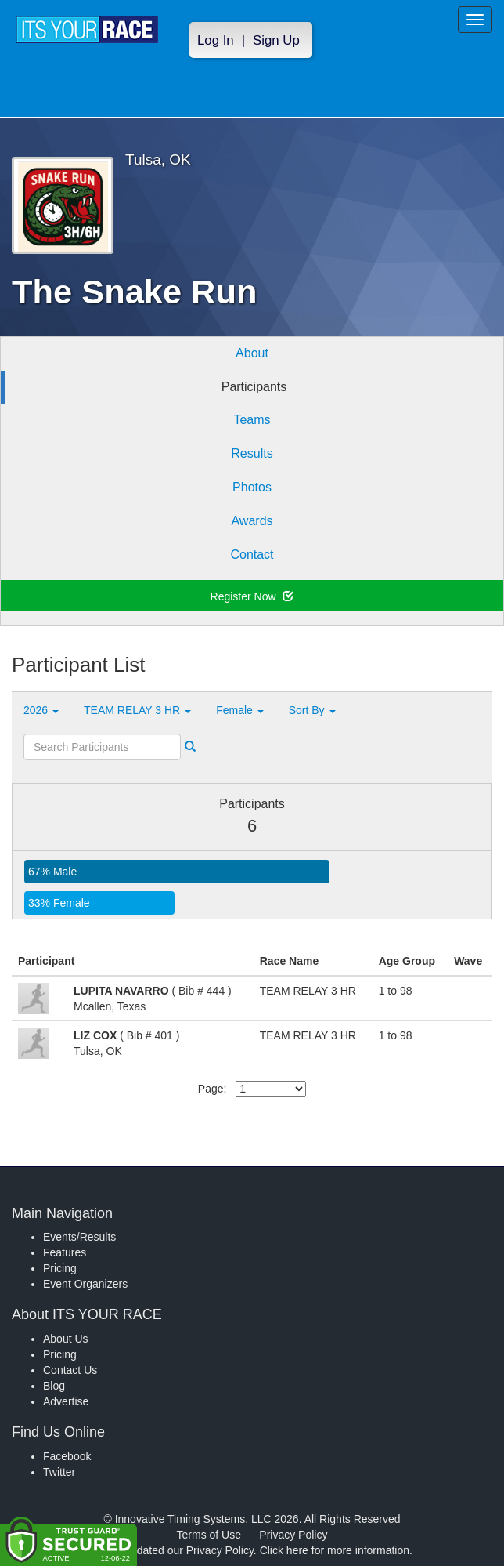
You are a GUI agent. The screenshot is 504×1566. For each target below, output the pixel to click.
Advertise (65, 1401)
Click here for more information (334, 1550)
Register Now (252, 596)
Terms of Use (209, 1534)
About (252, 353)
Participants (254, 386)
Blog (54, 1385)
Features (64, 1252)
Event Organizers (85, 1284)
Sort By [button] (312, 710)
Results (251, 453)
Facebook (67, 1456)
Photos (252, 487)
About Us (65, 1338)
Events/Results (79, 1237)
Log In (215, 40)
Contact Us (70, 1370)
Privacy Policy (293, 1534)
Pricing (60, 1268)
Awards (251, 520)
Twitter (59, 1472)
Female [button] (240, 710)
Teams (251, 419)
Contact (251, 554)
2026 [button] (41, 710)
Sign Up (276, 40)
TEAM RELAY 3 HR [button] (137, 710)
